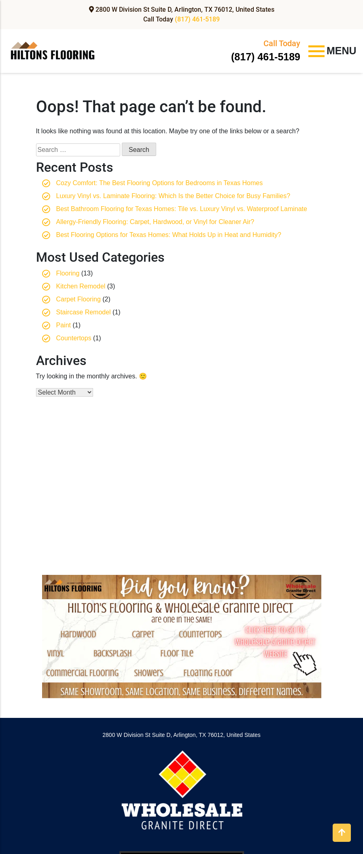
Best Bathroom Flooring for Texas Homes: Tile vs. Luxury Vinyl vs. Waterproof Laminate (181, 208)
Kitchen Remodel (81, 286)
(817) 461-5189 (197, 19)
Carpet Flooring (78, 299)
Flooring (68, 273)
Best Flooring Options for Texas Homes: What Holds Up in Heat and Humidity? (168, 234)
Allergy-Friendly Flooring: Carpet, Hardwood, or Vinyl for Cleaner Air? (155, 221)
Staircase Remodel (83, 312)
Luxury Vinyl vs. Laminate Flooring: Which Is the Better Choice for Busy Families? (173, 195)
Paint (63, 325)
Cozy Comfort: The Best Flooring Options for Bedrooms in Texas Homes (159, 182)
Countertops (73, 338)
